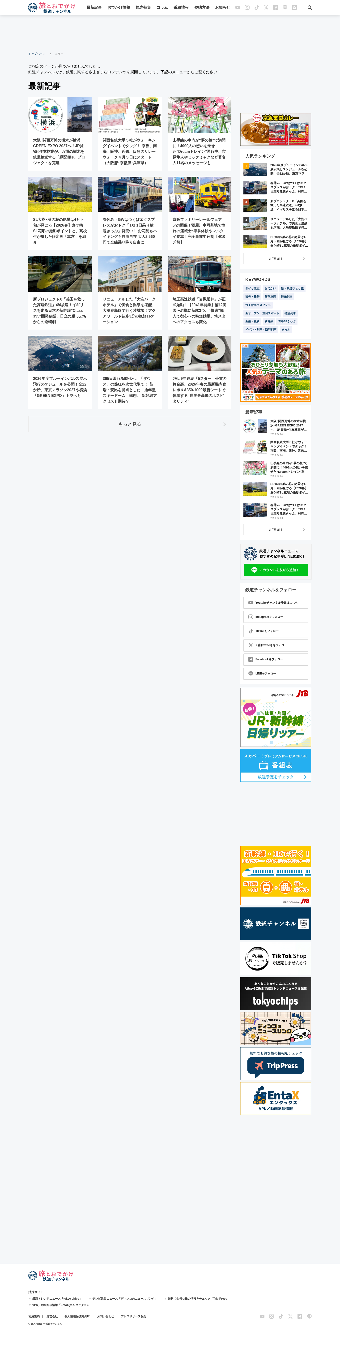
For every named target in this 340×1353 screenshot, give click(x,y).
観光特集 (143, 8)
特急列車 (290, 313)
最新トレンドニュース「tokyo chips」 (57, 1298)
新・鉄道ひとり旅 (292, 288)
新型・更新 (252, 321)
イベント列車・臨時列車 (260, 329)
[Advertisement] (170, 33)
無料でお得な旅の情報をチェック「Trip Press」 (199, 1298)
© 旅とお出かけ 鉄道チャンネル (45, 1324)
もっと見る (130, 424)
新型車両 (270, 296)
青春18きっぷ (286, 321)
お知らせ (222, 8)
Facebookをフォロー (265, 659)
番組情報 (181, 8)
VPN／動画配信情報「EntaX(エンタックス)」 (61, 1305)
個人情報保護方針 (75, 1316)
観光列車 (286, 296)
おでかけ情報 (118, 8)
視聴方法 (201, 8)
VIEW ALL (276, 258)
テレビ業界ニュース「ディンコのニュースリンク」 (124, 1298)
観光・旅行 (252, 296)
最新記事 (94, 8)
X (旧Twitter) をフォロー (267, 645)
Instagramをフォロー (265, 616)
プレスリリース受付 (133, 1316)
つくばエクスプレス (258, 305)
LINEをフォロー (262, 673)
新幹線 (269, 321)
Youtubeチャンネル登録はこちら (273, 602)
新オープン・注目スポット (262, 313)
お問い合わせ (105, 1316)
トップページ (36, 54)
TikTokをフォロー (263, 631)
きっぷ (286, 329)
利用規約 (34, 1316)
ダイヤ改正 (252, 288)
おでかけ (270, 288)
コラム (162, 8)
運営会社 (52, 1316)
